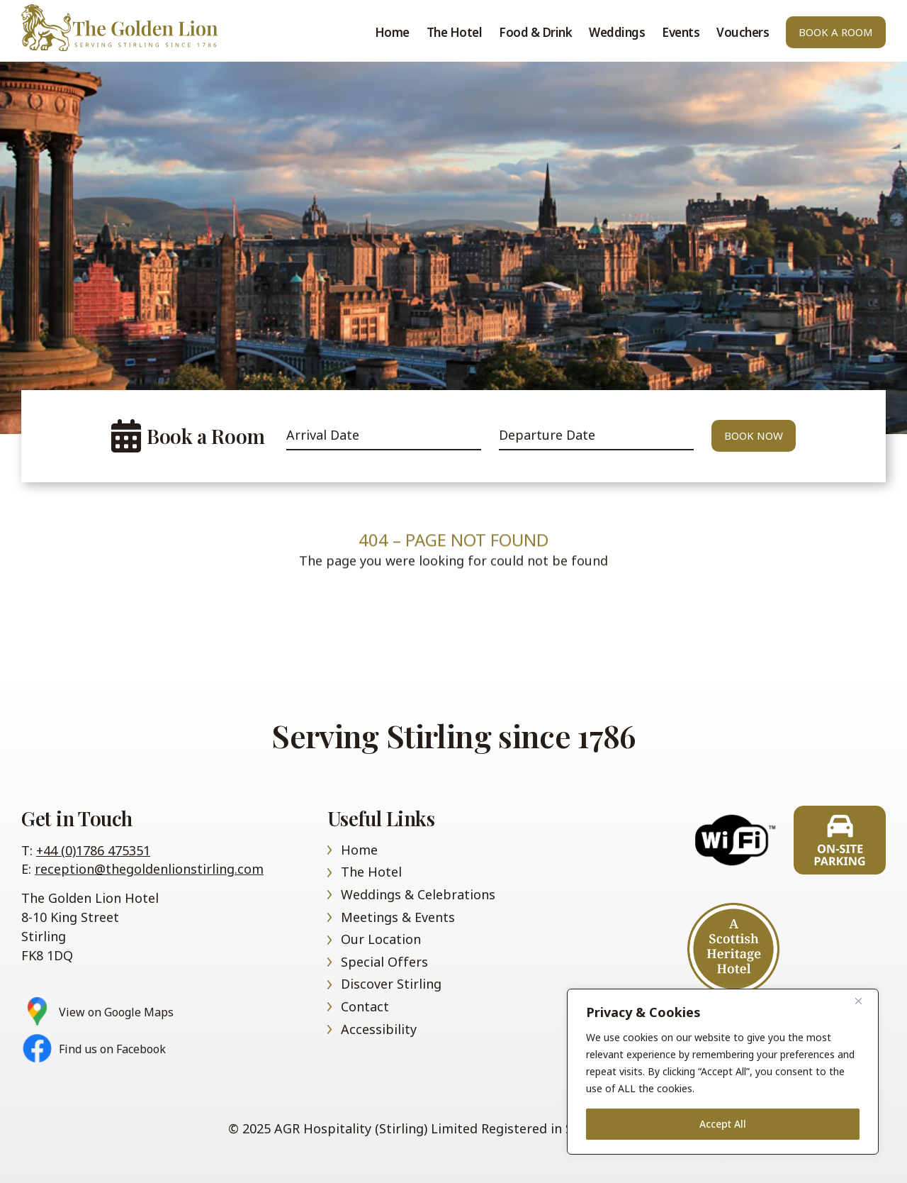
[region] (723, 1072)
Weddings (617, 32)
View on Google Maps (116, 1012)
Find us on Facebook (112, 1049)
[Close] (863, 1000)
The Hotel (454, 32)
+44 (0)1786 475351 (93, 850)
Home (134, 27)
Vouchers (742, 32)
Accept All (722, 1124)
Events (680, 32)
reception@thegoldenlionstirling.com (149, 868)
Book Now (753, 435)
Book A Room (836, 32)
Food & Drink (535, 32)
